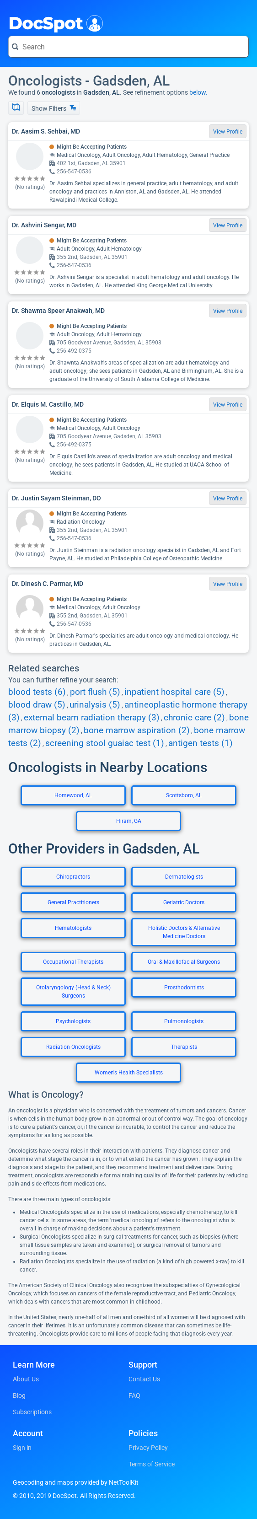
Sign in (22, 1447)
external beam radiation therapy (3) (92, 718)
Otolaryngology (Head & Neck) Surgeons (73, 991)
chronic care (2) (194, 718)
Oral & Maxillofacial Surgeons (184, 962)
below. (198, 92)
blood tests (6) (37, 692)
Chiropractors (73, 877)
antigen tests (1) (200, 743)
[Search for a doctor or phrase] (128, 47)
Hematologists (73, 928)
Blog (19, 1395)
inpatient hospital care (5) (174, 692)
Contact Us (144, 1379)
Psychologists (73, 1021)
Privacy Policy (148, 1447)
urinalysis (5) (95, 705)
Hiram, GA (128, 821)
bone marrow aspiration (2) (137, 730)
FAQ (134, 1395)
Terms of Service (151, 1464)
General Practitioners (73, 902)
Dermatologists (184, 877)
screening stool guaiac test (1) (104, 743)
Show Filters (54, 108)
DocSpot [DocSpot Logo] (53, 22)
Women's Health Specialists (129, 1072)
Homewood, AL (73, 795)
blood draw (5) (36, 705)
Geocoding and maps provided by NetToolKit (76, 1482)
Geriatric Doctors (183, 902)
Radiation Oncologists (73, 1047)
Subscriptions (32, 1412)
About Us (26, 1379)
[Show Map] (16, 108)
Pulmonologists (183, 1021)
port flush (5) (95, 692)
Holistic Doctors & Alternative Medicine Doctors (184, 932)
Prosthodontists (184, 987)
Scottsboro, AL (184, 795)
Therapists (184, 1047)
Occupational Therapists (73, 962)
